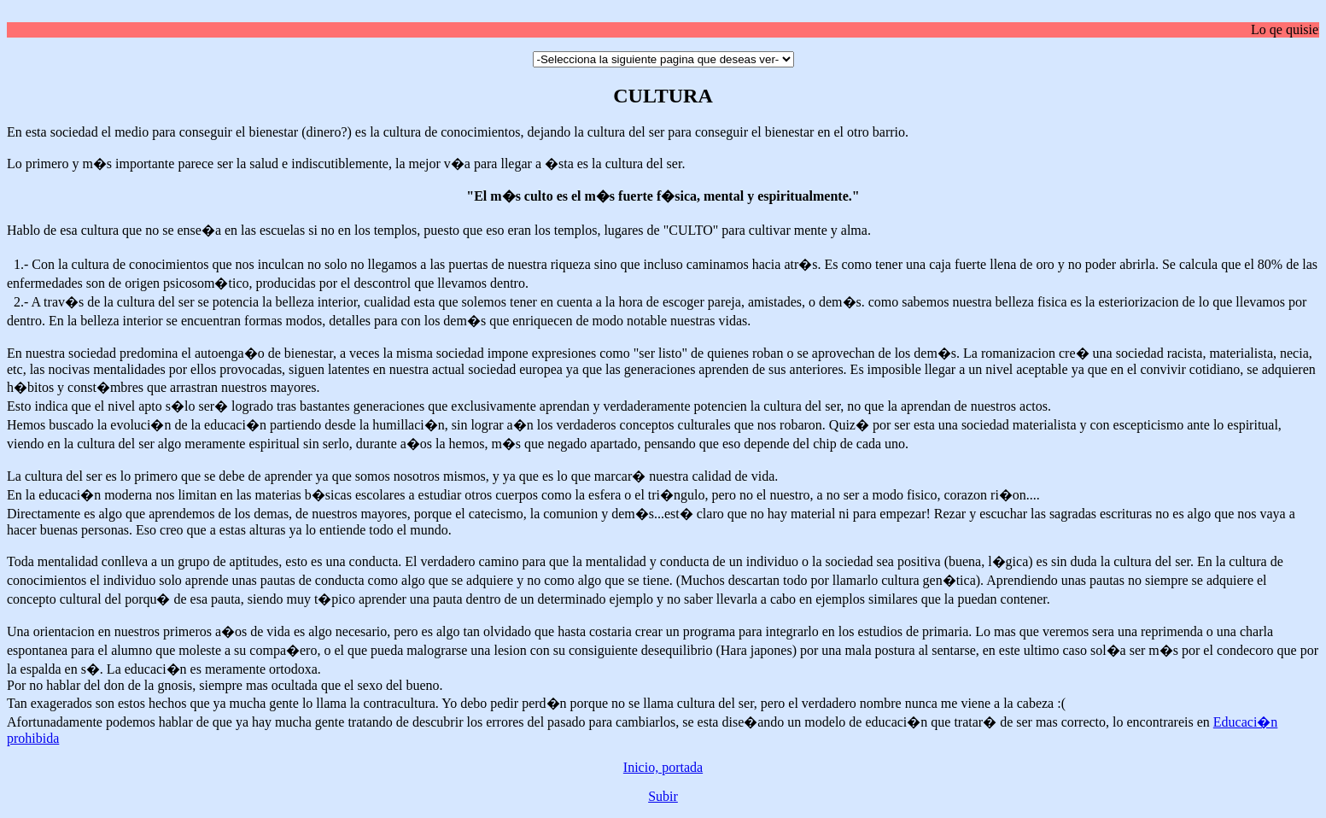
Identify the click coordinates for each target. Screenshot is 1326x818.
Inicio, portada (663, 767)
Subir (663, 796)
